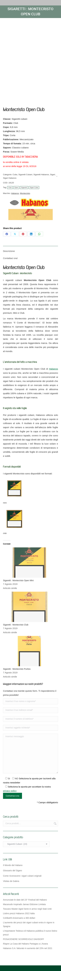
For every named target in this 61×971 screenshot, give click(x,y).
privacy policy (10, 790)
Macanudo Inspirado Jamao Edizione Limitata (24, 904)
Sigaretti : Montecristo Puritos (17, 669)
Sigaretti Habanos (41, 174)
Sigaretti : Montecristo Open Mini (18, 580)
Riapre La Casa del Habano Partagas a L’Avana (25, 944)
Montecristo (25, 193)
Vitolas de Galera (11, 881)
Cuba (15, 174)
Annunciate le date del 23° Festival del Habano (25, 900)
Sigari (52, 174)
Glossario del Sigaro (12, 870)
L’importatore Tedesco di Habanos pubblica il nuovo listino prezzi (30, 933)
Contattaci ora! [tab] (10, 258)
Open (16, 187)
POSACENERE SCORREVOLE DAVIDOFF (23, 939)
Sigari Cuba (34, 187)
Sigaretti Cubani (25, 174)
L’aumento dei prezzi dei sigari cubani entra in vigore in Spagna (28, 924)
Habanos (15, 193)
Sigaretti (24, 187)
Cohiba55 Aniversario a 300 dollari (19, 918)
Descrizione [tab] (9, 251)
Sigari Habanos (9, 178)
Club (10, 187)
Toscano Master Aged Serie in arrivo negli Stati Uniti (27, 909)
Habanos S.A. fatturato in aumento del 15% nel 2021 (27, 948)
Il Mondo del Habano (12, 865)
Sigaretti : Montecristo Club (15, 624)
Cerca (54, 823)
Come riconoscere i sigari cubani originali (22, 876)
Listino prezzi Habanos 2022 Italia (19, 913)
